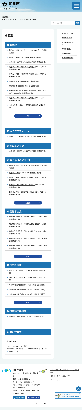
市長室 (33, 19)
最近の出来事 (14, 57)
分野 (21, 19)
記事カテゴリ (12, 19)
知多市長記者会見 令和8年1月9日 (21, 224)
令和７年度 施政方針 (17, 278)
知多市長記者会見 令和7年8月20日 (22, 246)
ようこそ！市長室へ (16, 62)
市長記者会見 (67, 52)
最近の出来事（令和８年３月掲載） (22, 74)
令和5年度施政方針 (16, 290)
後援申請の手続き (15, 317)
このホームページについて (60, 376)
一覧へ (28, 116)
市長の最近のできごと (68, 46)
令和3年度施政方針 (16, 295)
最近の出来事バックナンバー (19, 50)
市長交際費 (13, 86)
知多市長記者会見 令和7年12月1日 (22, 231)
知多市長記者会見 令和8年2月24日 (22, 217)
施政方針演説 (67, 57)
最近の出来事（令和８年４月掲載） (22, 67)
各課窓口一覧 (13, 352)
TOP (3, 19)
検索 (77, 23)
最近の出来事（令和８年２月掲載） (22, 98)
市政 (27, 19)
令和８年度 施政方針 (17, 105)
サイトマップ (55, 381)
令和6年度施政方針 (16, 285)
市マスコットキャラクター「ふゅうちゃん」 (64, 371)
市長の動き (13, 81)
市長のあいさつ (67, 41)
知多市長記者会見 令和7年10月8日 (22, 239)
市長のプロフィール (16, 136)
